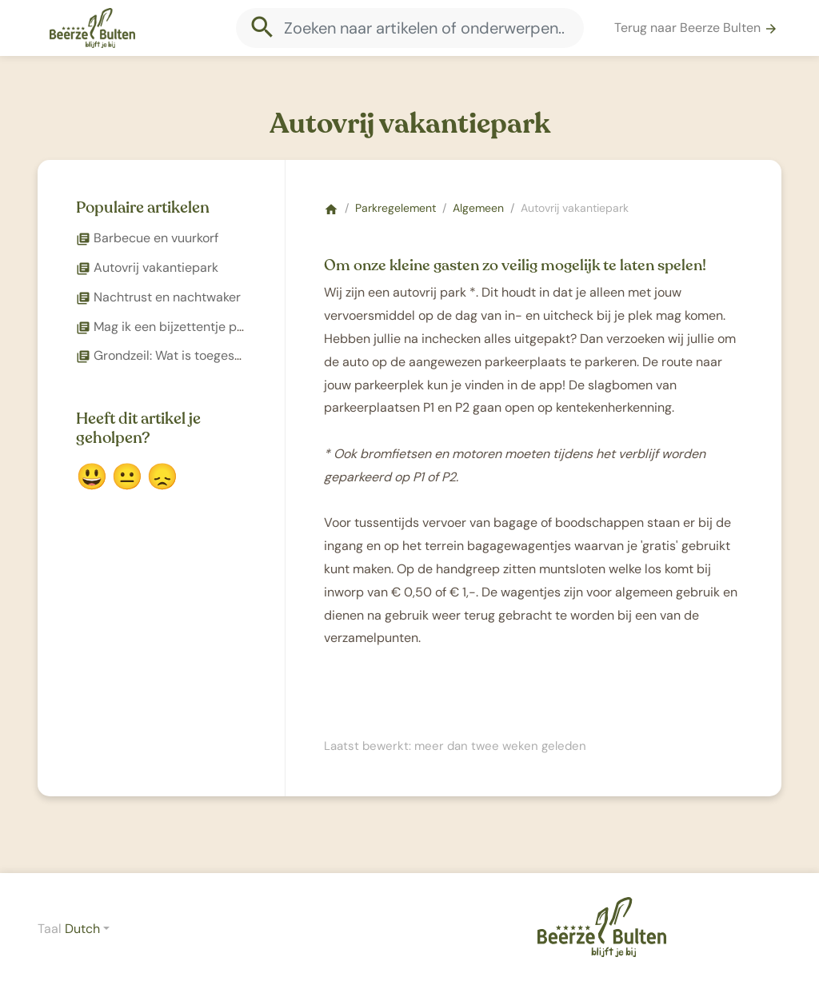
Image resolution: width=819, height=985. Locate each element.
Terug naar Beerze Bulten (696, 27)
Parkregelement (395, 208)
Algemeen (478, 208)
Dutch (82, 928)
